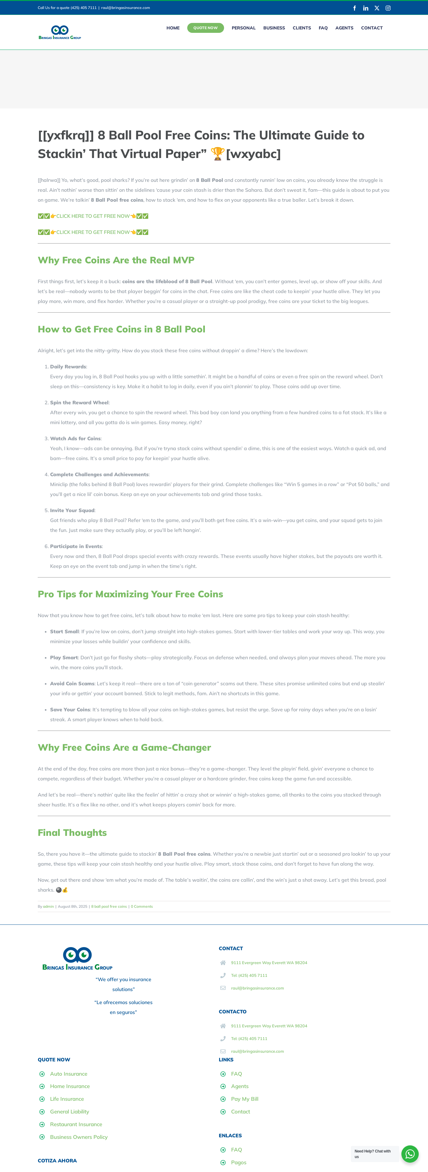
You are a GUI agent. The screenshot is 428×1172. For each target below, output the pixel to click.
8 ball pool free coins (109, 906)
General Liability (69, 1111)
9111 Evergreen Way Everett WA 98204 (269, 962)
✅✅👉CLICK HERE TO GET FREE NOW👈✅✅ (93, 216)
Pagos (238, 1162)
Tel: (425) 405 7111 (249, 975)
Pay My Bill (244, 1098)
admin (48, 906)
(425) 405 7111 (84, 7)
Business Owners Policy (79, 1137)
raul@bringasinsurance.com (125, 7)
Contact (240, 1111)
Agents (240, 1086)
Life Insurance (67, 1098)
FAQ (236, 1073)
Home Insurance (70, 1086)
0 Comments (142, 906)
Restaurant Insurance (76, 1124)
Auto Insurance (68, 1073)
